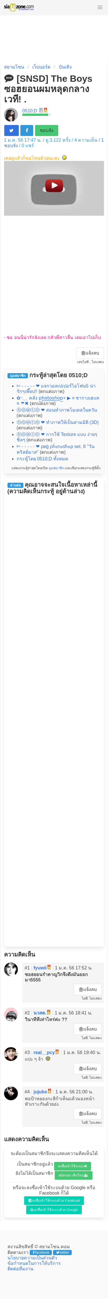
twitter (62, 1253)
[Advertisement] (54, 275)
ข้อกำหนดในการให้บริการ (34, 1263)
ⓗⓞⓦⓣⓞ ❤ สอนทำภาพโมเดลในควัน (57, 410)
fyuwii (39, 967)
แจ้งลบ (90, 352)
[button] (99, 7)
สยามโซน (14, 67)
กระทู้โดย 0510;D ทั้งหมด (42, 458)
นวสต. (39, 1012)
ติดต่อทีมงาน (20, 1268)
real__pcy (44, 1052)
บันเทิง (65, 67)
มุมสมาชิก (56, 468)
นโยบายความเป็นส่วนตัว (32, 1257)
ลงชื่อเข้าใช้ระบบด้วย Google (54, 1210)
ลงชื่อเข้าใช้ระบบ (72, 1166)
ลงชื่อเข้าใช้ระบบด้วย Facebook (54, 1201)
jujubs (40, 1091)
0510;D (29, 110)
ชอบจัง (47, 130)
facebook (41, 1253)
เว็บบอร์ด (41, 67)
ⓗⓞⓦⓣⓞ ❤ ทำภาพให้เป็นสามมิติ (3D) (58, 422)
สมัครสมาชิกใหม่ (73, 1175)
